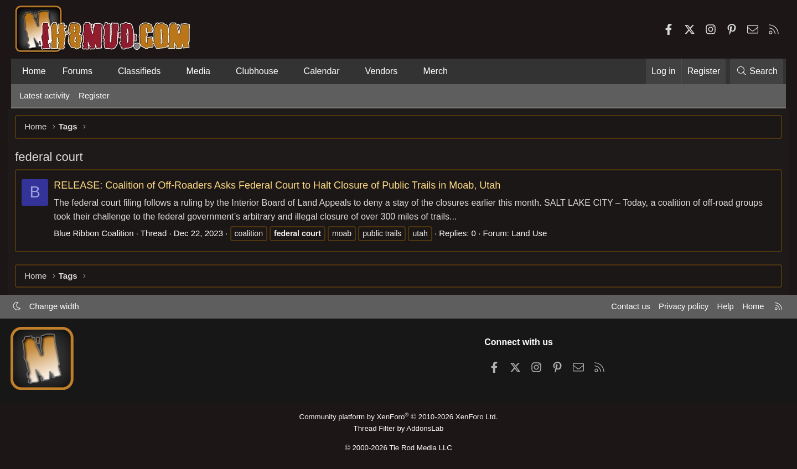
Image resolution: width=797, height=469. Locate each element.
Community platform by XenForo (398, 417)
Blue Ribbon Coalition (98, 234)
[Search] (756, 71)
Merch (435, 71)
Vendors (381, 71)
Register (94, 95)
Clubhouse (257, 71)
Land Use (533, 234)
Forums (77, 71)
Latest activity (44, 95)
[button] (102, 71)
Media (198, 71)
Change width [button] (58, 307)
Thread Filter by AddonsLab (398, 428)
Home (34, 71)
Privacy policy (678, 307)
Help (721, 307)
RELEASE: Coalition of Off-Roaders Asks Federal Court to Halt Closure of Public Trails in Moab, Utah (281, 186)
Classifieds (139, 71)
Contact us (625, 307)
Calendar (322, 71)
